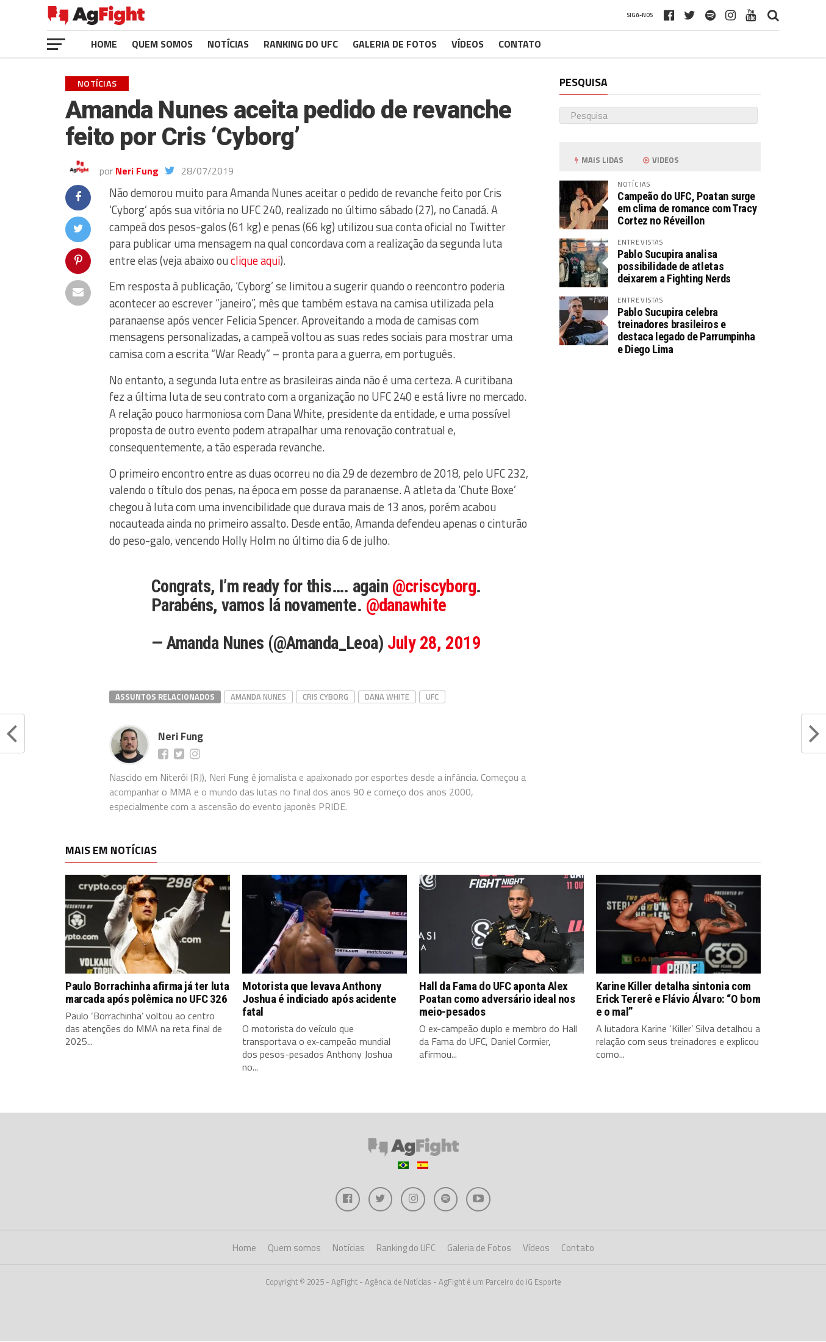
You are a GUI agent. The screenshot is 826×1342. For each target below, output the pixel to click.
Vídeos (467, 44)
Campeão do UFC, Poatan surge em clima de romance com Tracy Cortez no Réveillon (686, 208)
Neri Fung (137, 170)
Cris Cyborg (325, 697)
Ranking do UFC (301, 44)
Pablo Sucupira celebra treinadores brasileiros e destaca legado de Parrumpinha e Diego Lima (686, 331)
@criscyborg (434, 586)
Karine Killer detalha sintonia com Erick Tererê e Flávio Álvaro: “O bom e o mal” (678, 999)
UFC (432, 697)
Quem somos (162, 44)
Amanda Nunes (258, 697)
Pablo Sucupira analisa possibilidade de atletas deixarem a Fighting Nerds (674, 266)
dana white (387, 697)
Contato (519, 44)
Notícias (228, 44)
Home (104, 44)
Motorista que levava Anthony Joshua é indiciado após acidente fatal (319, 999)
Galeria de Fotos (395, 44)
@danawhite (406, 605)
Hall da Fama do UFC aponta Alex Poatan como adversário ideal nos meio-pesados (497, 999)
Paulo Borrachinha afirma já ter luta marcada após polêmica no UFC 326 (147, 992)
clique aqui (255, 260)
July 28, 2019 (434, 643)
